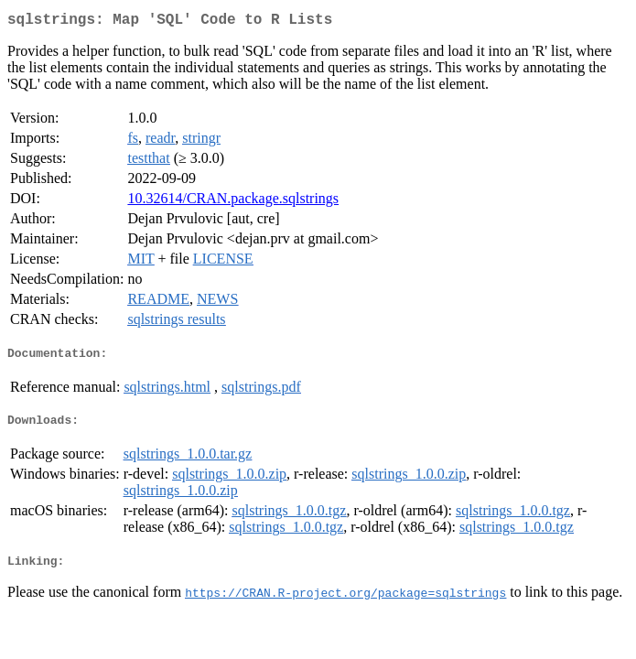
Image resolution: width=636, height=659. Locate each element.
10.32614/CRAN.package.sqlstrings (233, 202)
